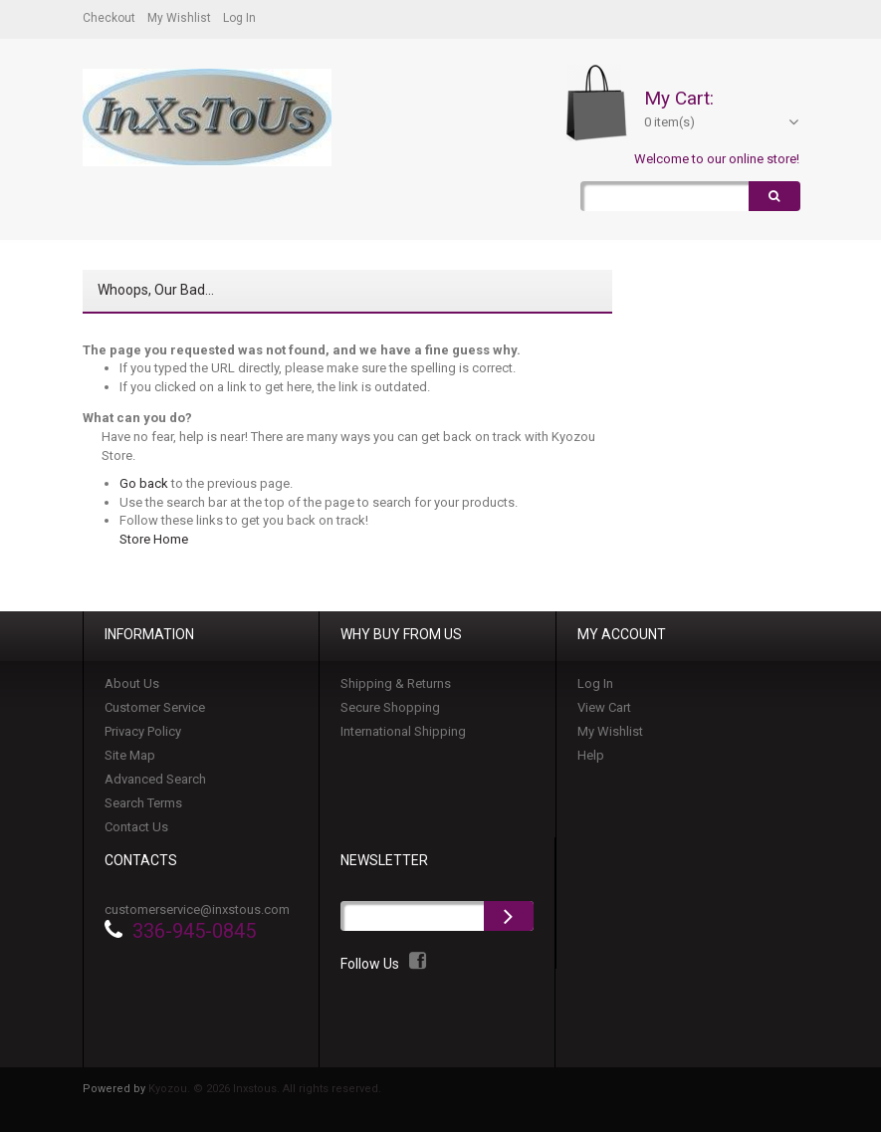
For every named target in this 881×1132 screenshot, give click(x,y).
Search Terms (143, 803)
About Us (132, 684)
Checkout (109, 18)
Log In (239, 18)
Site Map (130, 756)
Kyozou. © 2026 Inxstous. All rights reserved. (264, 1089)
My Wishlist (179, 18)
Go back (143, 483)
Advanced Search (155, 780)
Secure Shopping (390, 708)
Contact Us (136, 827)
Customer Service (155, 708)
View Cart (604, 708)
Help (590, 756)
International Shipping (403, 732)
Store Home (153, 539)
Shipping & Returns (395, 684)
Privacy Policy (143, 732)
